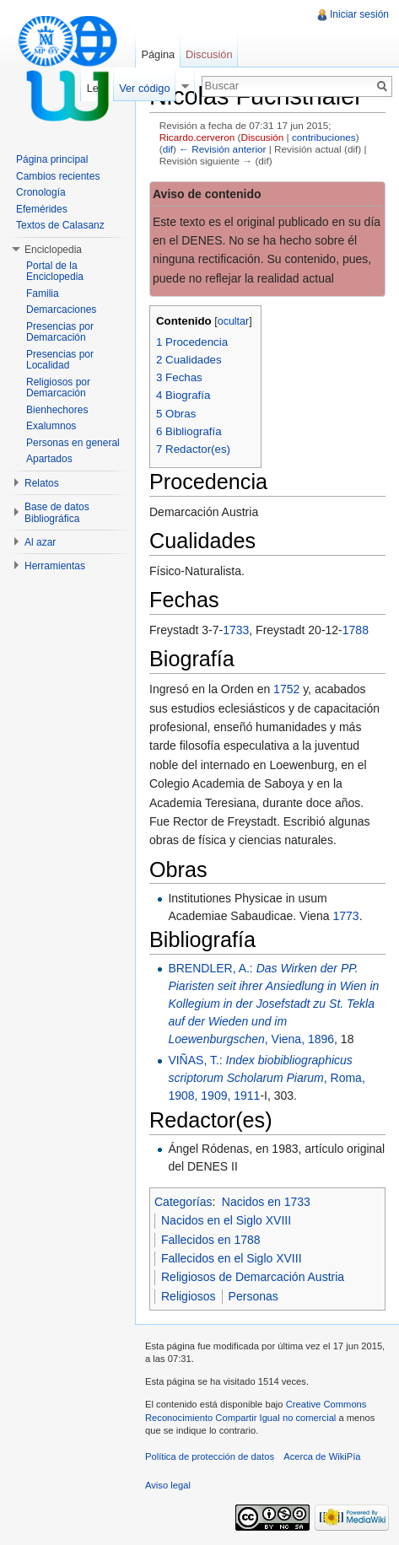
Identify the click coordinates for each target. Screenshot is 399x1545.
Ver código (144, 88)
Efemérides (41, 209)
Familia (42, 293)
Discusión (261, 137)
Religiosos (188, 1296)
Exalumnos (51, 426)
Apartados (49, 459)
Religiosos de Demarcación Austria (252, 1277)
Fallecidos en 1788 (211, 1239)
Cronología (41, 192)
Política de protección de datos (209, 1456)
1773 (346, 916)
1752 (286, 689)
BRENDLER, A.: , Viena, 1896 (273, 1003)
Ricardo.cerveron (197, 137)
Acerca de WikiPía (321, 1456)
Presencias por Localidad (60, 360)
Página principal (52, 159)
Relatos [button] (41, 483)
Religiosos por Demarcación (58, 388)
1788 (355, 630)
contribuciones (324, 137)
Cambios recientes (58, 176)
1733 (236, 630)
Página (158, 54)
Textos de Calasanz (60, 225)
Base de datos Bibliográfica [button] (56, 513)
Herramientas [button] (54, 566)
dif (168, 148)
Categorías (183, 1202)
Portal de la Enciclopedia (55, 271)
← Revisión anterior (222, 148)
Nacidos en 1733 (266, 1202)
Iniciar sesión (359, 14)
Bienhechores (57, 410)
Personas (253, 1296)
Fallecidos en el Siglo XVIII (231, 1258)
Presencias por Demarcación (60, 332)
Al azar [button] (40, 542)
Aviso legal (168, 1485)
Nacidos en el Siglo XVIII (226, 1220)
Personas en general (73, 443)
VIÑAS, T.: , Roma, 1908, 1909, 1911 (266, 1077)
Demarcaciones (61, 309)
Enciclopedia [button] (53, 250)
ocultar (234, 321)
